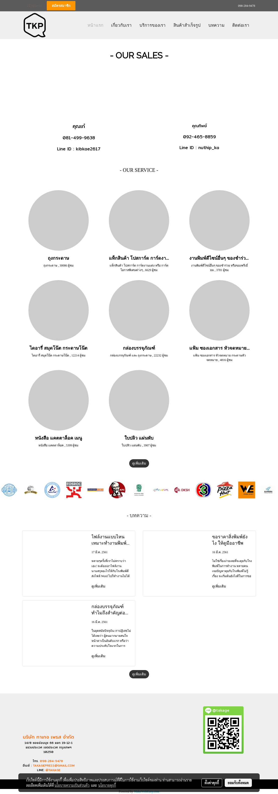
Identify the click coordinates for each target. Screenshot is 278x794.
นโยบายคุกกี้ (107, 785)
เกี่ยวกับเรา (121, 25)
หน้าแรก (95, 25)
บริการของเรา (153, 25)
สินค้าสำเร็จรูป (187, 25)
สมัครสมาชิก (61, 6)
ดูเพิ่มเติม (139, 463)
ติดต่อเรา (240, 25)
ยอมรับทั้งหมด (238, 782)
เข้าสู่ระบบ (34, 6)
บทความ (216, 25)
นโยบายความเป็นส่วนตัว (72, 785)
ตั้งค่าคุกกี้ (212, 782)
